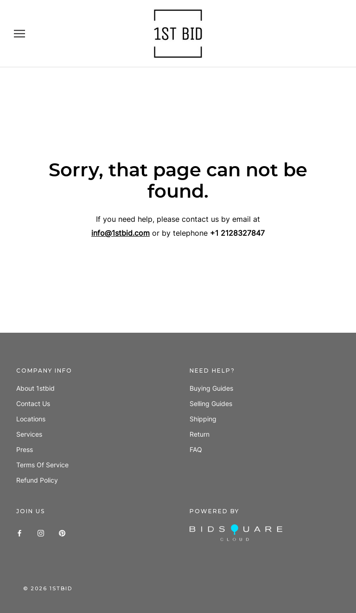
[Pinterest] (62, 532)
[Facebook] (19, 532)
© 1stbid (47, 588)
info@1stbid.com (120, 233)
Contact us (33, 403)
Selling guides (211, 403)
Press (24, 449)
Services (29, 434)
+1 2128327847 (237, 233)
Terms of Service (42, 465)
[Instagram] (41, 532)
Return (200, 434)
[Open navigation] (19, 34)
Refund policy (37, 480)
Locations (30, 419)
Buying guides (211, 388)
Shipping (203, 419)
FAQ (196, 449)
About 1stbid (35, 388)
